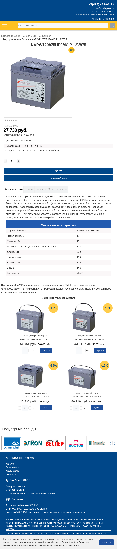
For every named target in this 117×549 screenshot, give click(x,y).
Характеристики (14, 189)
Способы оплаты (57, 189)
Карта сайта (12, 470)
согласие (39, 545)
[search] (112, 25)
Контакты (11, 474)
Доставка (40, 189)
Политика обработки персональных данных (30, 493)
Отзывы (29, 189)
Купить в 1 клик (58, 178)
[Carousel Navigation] (112, 445)
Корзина (96, 19)
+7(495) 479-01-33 (101, 4)
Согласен (106, 542)
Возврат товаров (15, 486)
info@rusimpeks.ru (104, 8)
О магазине (12, 467)
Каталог (10, 463)
